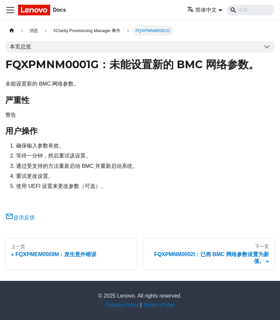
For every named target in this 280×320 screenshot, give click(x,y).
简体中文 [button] (202, 10)
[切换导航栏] (10, 10)
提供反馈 (20, 217)
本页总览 (20, 46)
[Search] (250, 10)
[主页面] (11, 30)
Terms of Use (159, 305)
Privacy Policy (122, 305)
